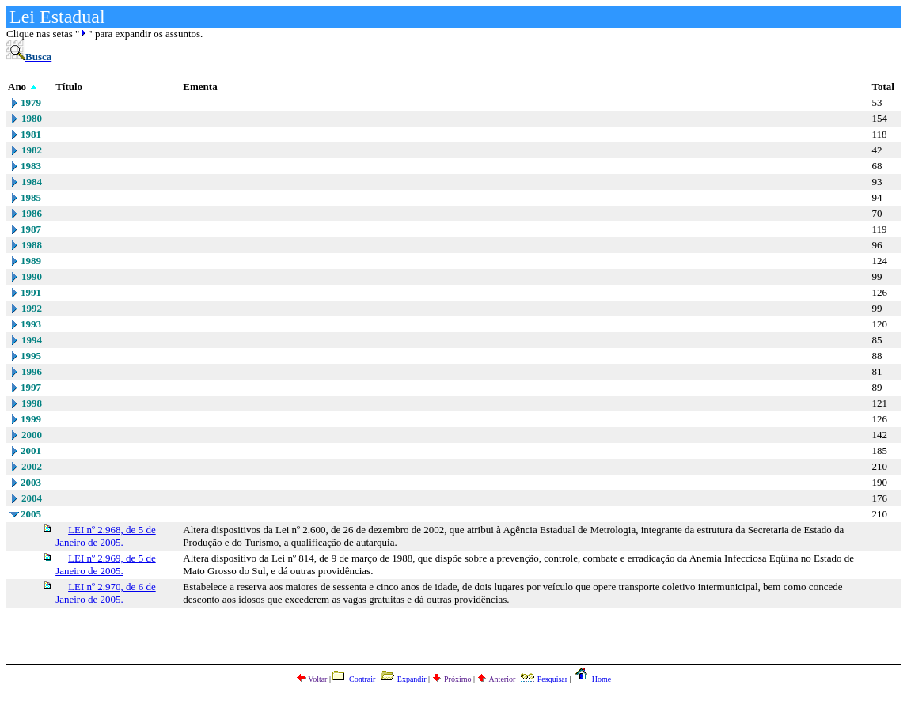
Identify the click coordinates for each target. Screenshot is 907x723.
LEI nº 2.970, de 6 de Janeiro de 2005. (105, 593)
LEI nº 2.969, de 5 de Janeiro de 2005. (105, 564)
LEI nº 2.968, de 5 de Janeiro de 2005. (105, 536)
